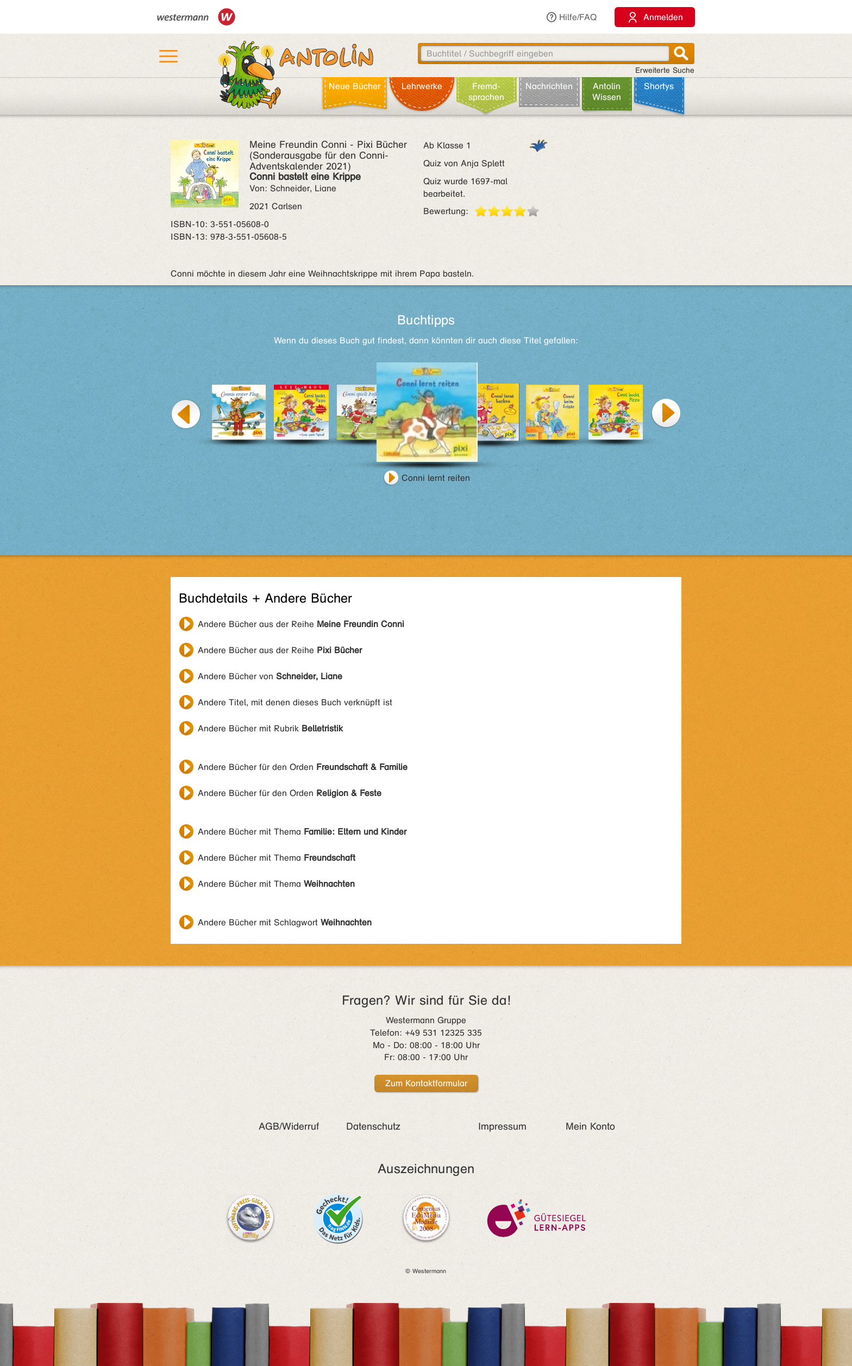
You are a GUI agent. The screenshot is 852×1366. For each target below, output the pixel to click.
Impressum (502, 1126)
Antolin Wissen (606, 91)
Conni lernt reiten (436, 478)
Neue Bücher (354, 86)
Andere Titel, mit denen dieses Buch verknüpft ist (295, 702)
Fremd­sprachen (486, 91)
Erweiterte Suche (664, 70)
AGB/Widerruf (289, 1126)
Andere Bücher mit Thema (302, 831)
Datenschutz (373, 1126)
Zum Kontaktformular (426, 1083)
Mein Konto (590, 1126)
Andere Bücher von (270, 676)
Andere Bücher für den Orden (303, 767)
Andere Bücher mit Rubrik (270, 728)
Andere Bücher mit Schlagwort (285, 922)
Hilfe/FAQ (571, 17)
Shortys (659, 86)
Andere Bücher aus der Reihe (301, 624)
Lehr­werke (422, 86)
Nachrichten (549, 86)
